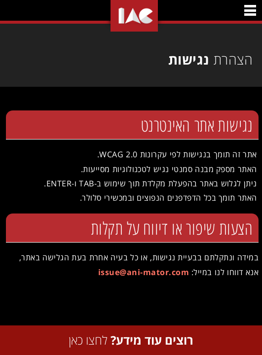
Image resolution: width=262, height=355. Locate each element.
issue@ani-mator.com (141, 272)
